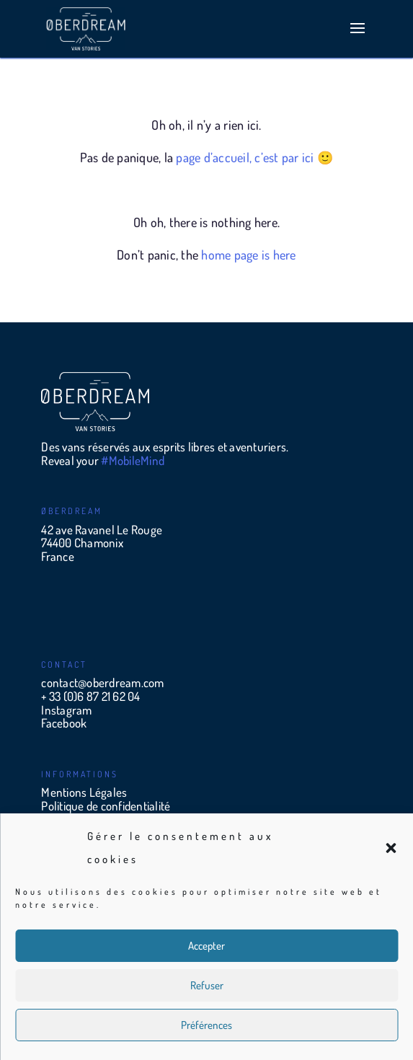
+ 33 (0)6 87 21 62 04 (90, 696)
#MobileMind (132, 460)
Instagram (66, 709)
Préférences (206, 1025)
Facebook (63, 722)
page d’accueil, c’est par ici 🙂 (254, 157)
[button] (390, 848)
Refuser (206, 985)
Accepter (206, 946)
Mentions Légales (84, 792)
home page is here (248, 254)
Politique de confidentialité (105, 805)
